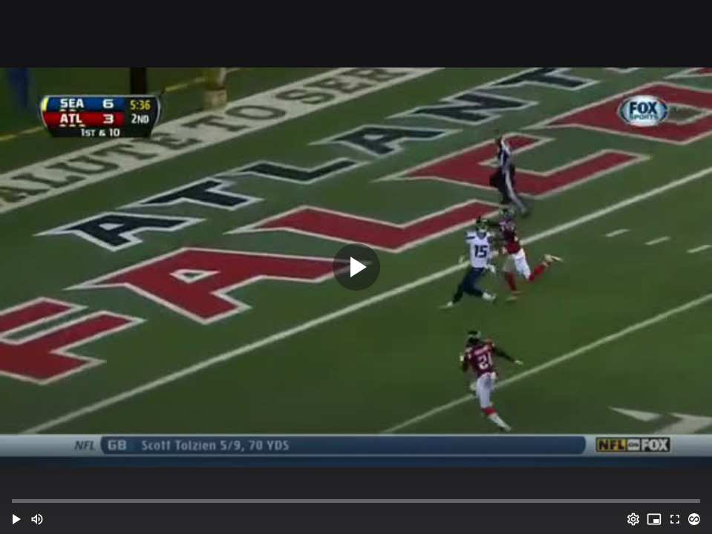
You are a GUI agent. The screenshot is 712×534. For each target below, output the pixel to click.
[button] (16, 519)
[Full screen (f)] (675, 519)
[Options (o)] (633, 519)
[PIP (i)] (654, 519)
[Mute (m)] (37, 519)
